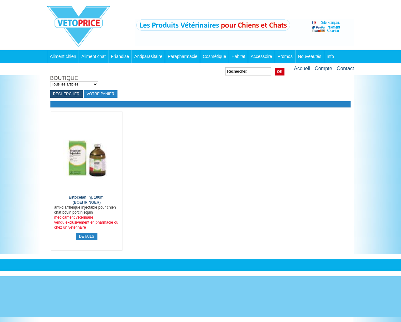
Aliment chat (93, 56)
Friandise (120, 56)
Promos (285, 56)
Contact (345, 68)
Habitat (238, 56)
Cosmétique (214, 56)
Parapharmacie (182, 56)
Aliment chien (63, 56)
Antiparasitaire (148, 56)
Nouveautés (309, 56)
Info (330, 56)
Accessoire (261, 56)
